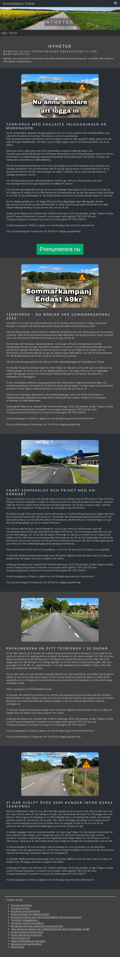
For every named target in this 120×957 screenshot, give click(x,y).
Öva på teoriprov (20, 908)
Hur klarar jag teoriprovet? (25, 911)
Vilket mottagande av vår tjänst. (28, 940)
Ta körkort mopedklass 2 (24, 920)
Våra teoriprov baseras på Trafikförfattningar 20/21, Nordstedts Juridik (50, 929)
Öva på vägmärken (21, 905)
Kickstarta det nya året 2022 (26, 943)
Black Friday (17, 946)
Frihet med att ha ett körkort (26, 934)
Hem (4, 32)
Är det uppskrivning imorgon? (27, 931)
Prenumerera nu (60, 249)
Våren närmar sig (20, 937)
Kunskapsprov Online (18, 3)
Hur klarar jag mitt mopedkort (27, 923)
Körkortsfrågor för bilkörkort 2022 (30, 914)
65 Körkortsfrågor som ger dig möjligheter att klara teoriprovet (46, 917)
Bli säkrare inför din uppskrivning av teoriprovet (37, 926)
